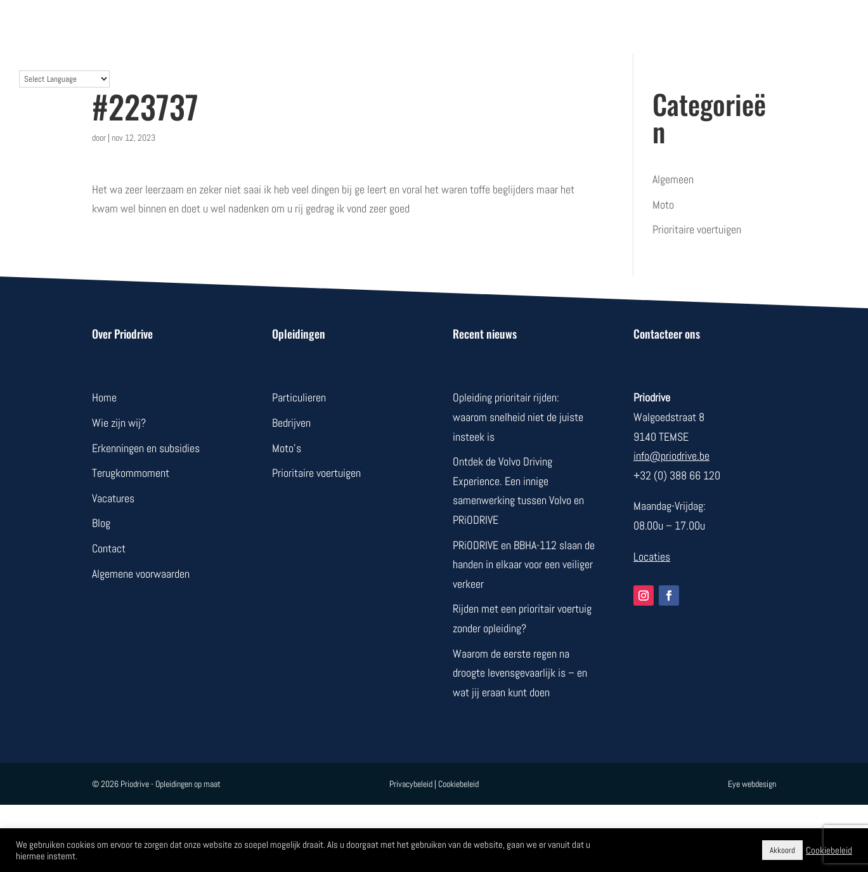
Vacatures (113, 498)
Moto (663, 204)
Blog (101, 523)
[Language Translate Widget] (64, 79)
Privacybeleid (410, 784)
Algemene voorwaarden (141, 573)
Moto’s (286, 448)
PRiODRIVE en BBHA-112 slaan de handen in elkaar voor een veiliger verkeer (524, 564)
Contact (109, 548)
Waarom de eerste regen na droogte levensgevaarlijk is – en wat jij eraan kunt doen (520, 673)
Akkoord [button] (782, 850)
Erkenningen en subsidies (146, 448)
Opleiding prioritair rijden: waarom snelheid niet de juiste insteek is (518, 416)
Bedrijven (291, 422)
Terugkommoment (130, 472)
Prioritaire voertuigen (696, 229)
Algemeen (673, 179)
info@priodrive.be (671, 455)
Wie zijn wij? (119, 422)
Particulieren (299, 397)
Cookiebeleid (458, 784)
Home (104, 397)
